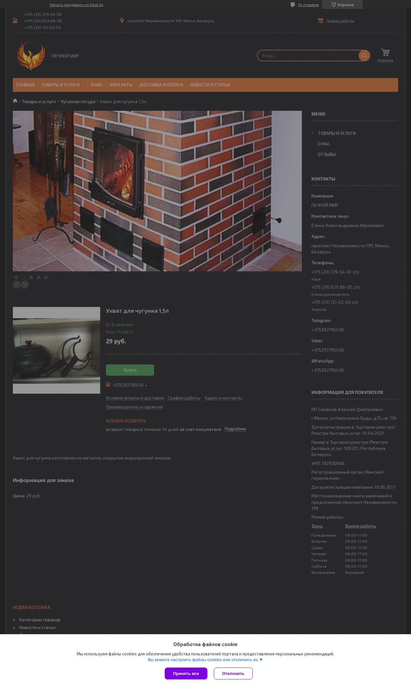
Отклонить (233, 673)
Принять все (186, 673)
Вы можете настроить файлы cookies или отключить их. (203, 659)
